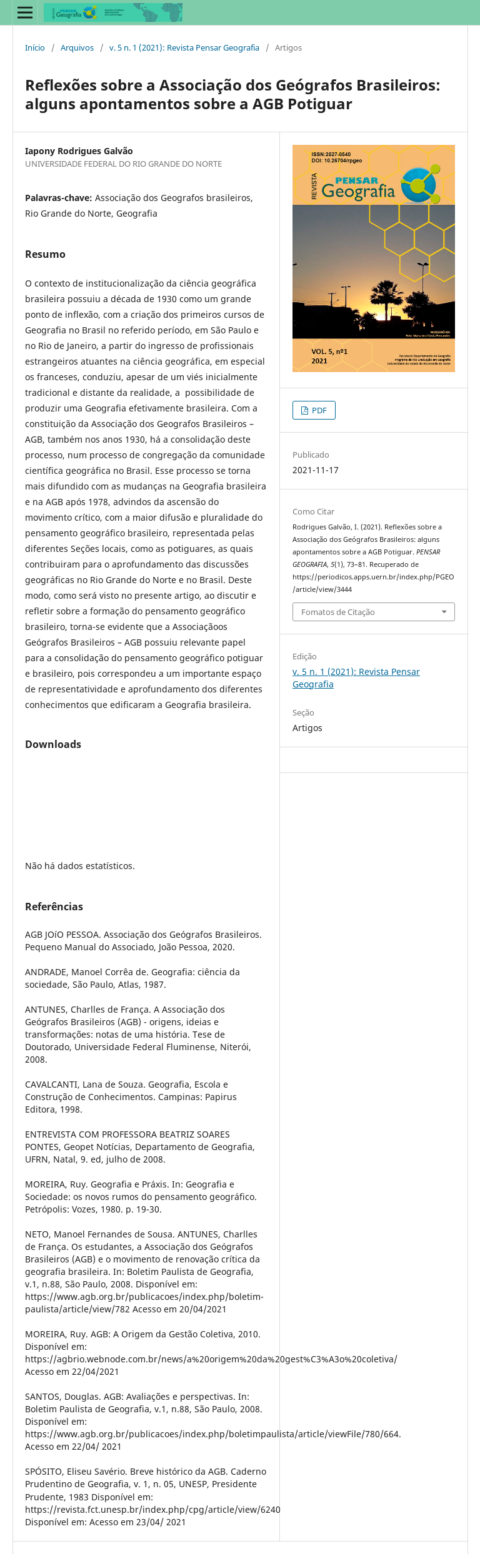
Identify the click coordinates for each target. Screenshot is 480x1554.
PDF (318, 410)
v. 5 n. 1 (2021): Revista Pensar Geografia (184, 47)
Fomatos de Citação (338, 611)
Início (35, 47)
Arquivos (77, 47)
